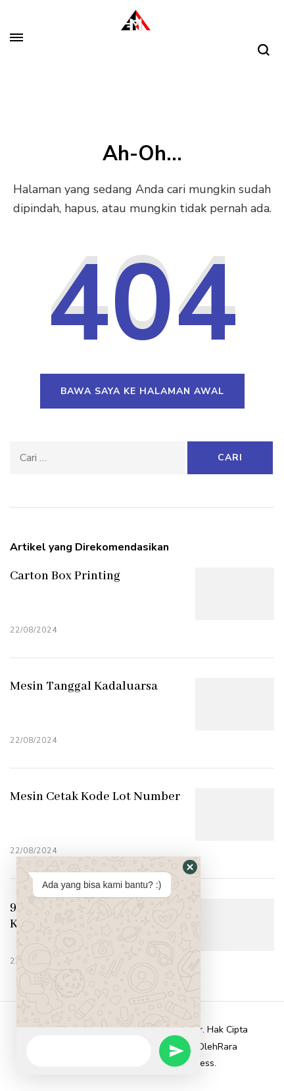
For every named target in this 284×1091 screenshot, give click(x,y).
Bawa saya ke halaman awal (142, 391)
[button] (190, 867)
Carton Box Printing (65, 576)
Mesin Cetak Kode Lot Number (95, 797)
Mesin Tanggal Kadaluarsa (84, 686)
